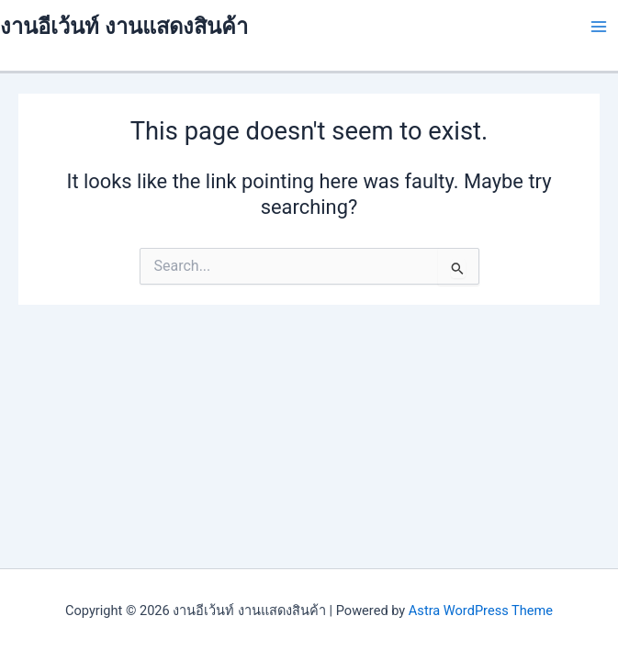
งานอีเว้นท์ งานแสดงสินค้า (124, 26)
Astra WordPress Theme (481, 610)
